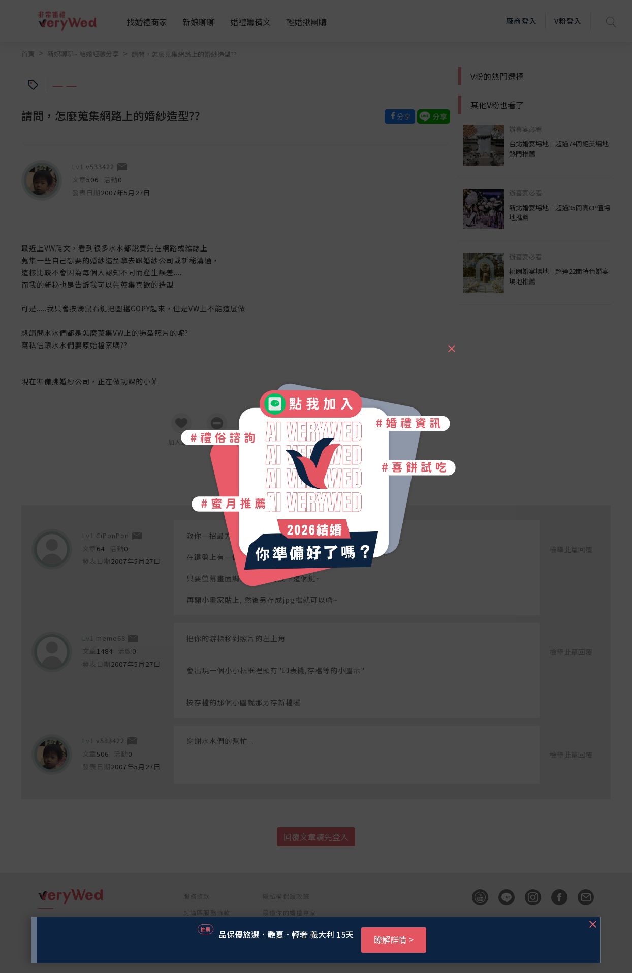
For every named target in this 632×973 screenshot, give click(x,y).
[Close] (451, 344)
